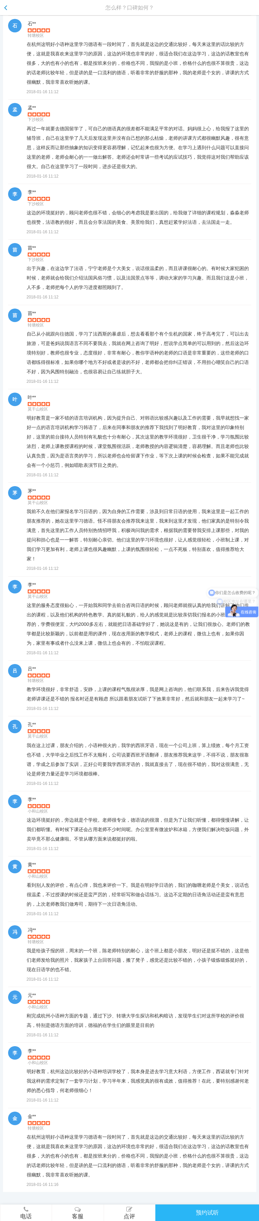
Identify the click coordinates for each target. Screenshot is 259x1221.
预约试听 (207, 1213)
